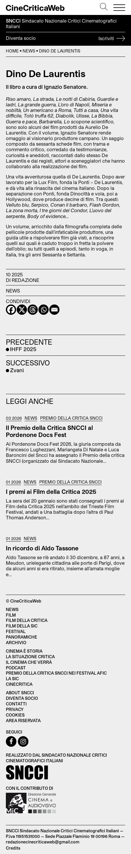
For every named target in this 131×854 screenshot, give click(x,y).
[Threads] (33, 309)
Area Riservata (23, 720)
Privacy (14, 709)
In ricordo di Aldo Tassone (42, 548)
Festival (15, 631)
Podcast (16, 667)
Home (12, 50)
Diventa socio (65, 39)
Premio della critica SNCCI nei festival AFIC (56, 673)
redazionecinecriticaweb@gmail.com (42, 841)
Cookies (15, 714)
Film (11, 615)
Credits (13, 848)
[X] (22, 309)
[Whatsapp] (43, 309)
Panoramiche (21, 636)
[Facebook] (11, 309)
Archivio (16, 642)
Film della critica (26, 620)
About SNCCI (20, 692)
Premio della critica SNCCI (71, 418)
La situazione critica (30, 656)
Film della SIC (22, 625)
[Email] (54, 309)
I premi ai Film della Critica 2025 (51, 491)
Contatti (16, 703)
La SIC (12, 678)
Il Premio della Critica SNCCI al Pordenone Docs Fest (49, 431)
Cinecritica (19, 684)
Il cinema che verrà (29, 662)
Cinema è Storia (24, 651)
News (29, 50)
